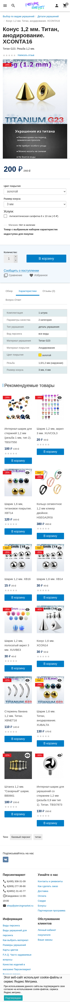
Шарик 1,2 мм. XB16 (17, 579)
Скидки (42, 900)
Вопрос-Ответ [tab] (13, 299)
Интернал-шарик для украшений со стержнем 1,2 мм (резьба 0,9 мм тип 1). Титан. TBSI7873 (50, 795)
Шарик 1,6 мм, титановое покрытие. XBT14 (18, 508)
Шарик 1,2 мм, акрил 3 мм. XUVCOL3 (50, 431)
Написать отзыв (26, 55)
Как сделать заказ (48, 886)
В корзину (46, 258)
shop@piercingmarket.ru (20, 905)
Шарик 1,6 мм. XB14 (50, 579)
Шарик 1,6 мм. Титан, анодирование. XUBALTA (46, 718)
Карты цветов (10, 949)
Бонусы (42, 905)
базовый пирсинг (20, 837)
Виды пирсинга (11, 925)
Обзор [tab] (9, 291)
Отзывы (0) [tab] (49, 291)
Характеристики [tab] (28, 291)
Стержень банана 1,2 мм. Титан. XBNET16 (15, 716)
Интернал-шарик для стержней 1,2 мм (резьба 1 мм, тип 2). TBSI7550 (18, 435)
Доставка (43, 891)
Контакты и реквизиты (50, 881)
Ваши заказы (45, 939)
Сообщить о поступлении (21, 270)
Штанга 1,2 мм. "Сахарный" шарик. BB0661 (16, 791)
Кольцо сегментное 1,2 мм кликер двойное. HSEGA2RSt (49, 510)
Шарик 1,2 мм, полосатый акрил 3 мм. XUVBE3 (16, 645)
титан (38, 837)
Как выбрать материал (15, 940)
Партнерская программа (51, 910)
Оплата (42, 896)
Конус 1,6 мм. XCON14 (45, 643)
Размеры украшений (14, 945)
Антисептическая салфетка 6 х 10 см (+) (33, 216)
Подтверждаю (13, 998)
